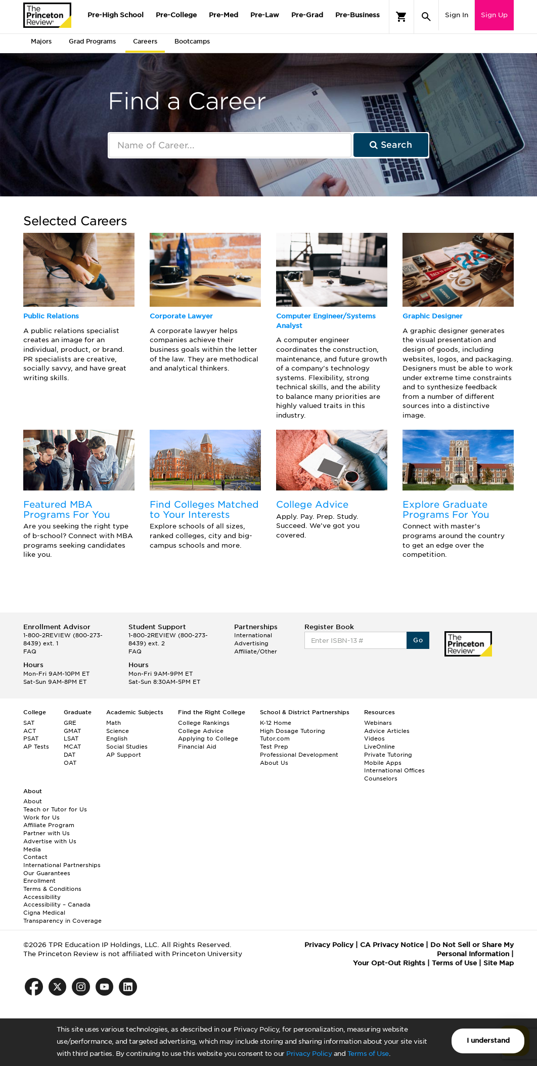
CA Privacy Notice (392, 945)
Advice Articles (387, 730)
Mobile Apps (382, 762)
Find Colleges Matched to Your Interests (204, 509)
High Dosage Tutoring (292, 730)
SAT (28, 722)
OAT (70, 762)
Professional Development (299, 754)
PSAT (30, 738)
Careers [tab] (145, 41)
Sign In (456, 15)
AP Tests (36, 746)
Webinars (378, 722)
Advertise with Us (49, 841)
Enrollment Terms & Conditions (52, 884)
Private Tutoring (388, 754)
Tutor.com (275, 738)
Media (32, 849)
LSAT (71, 738)
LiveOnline (379, 746)
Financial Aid (197, 746)
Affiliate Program (48, 825)
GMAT (72, 730)
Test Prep (274, 746)
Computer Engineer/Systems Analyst (326, 321)
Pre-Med (223, 15)
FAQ (29, 651)
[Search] (426, 16)
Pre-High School (115, 15)
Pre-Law (264, 15)
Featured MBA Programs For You (66, 509)
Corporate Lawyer (181, 316)
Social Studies (127, 746)
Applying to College (208, 738)
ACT (29, 730)
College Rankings (204, 722)
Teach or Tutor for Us (55, 809)
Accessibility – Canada (57, 904)
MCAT (72, 746)
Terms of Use (368, 1053)
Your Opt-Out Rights (389, 963)
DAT (69, 754)
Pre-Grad (307, 15)
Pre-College (176, 15)
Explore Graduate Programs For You (445, 509)
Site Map (498, 963)
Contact (35, 856)
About (32, 801)
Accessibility (42, 896)
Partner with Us (46, 833)
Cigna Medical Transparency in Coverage (62, 916)
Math (113, 722)
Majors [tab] (41, 41)
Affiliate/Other (255, 651)
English (116, 738)
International (253, 635)
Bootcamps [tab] (192, 41)
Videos (374, 738)
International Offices (394, 770)
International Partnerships (62, 865)
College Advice (312, 504)
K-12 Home (275, 722)
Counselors (380, 778)
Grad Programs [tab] (92, 41)
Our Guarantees (46, 873)
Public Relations (51, 316)
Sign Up (494, 15)
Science (117, 730)
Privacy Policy (309, 1053)
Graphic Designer (432, 316)
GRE (70, 722)
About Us (274, 762)
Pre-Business (357, 15)
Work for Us (41, 817)
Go (418, 640)
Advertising (251, 643)
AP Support (123, 754)
